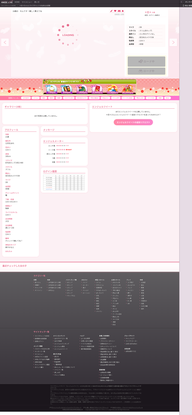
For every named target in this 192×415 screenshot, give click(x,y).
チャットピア (130, 342)
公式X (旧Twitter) (131, 347)
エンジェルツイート (61, 352)
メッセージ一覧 (40, 355)
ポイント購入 (39, 370)
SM (128, 307)
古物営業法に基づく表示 (108, 360)
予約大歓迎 (89, 98)
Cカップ (69, 291)
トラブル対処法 (86, 347)
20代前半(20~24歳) (54, 288)
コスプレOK (63, 98)
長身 (97, 312)
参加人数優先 (177, 5)
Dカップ (69, 293)
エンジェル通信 (59, 350)
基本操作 (57, 362)
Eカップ (69, 296)
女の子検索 (58, 344)
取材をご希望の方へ (107, 383)
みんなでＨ (131, 288)
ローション (86, 296)
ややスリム (99, 288)
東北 (142, 288)
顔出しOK (134, 98)
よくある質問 (85, 342)
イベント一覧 (58, 373)
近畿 (142, 301)
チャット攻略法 (59, 378)
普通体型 (99, 291)
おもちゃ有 (116, 285)
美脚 (53, 98)
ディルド (85, 293)
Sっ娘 (129, 301)
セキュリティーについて (108, 350)
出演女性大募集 (105, 376)
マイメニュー (27, 2)
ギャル (115, 312)
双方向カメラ (76, 98)
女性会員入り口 (131, 354)
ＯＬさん (115, 299)
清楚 (154, 98)
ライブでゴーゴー (131, 344)
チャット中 (38, 291)
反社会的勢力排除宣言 (107, 368)
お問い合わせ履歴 (87, 344)
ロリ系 (115, 304)
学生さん (100, 98)
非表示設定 (38, 365)
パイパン (99, 314)
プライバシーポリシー (107, 344)
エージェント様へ (106, 378)
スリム (30, 98)
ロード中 (143, 61)
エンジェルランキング (61, 347)
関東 (142, 291)
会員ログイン (39, 344)
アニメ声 (110, 98)
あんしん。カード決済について (64, 370)
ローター (86, 288)
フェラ (129, 291)
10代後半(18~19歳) (54, 285)
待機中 (37, 288)
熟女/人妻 (116, 296)
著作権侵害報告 (86, 352)
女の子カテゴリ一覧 (61, 342)
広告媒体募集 (104, 381)
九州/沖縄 (144, 309)
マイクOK (145, 98)
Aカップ (69, 285)
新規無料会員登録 (41, 342)
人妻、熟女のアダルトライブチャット (97, 411)
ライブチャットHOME (8, 5)
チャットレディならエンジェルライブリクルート (67, 411)
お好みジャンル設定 (41, 360)
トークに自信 (122, 98)
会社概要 (103, 363)
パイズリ (130, 293)
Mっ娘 (129, 304)
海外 (142, 312)
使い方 (36, 2)
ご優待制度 (58, 368)
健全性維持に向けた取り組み (110, 365)
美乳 (38, 98)
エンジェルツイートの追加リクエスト (125, 125)
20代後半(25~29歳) (54, 291)
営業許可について (106, 352)
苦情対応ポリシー (106, 347)
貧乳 (97, 301)
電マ (84, 291)
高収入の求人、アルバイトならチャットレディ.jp (128, 411)
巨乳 (97, 299)
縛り (128, 296)
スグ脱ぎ (130, 285)
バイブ (85, 285)
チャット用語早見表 (87, 350)
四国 (142, 307)
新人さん (38, 285)
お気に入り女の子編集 (42, 362)
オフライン (38, 293)
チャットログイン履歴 (42, 368)
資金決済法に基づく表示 (108, 357)
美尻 (46, 98)
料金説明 (57, 365)
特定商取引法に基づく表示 (109, 355)
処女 (6, 101)
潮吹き (129, 299)
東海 (142, 296)
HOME (17, 2)
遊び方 (56, 360)
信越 (142, 293)
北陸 (142, 299)
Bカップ (69, 288)
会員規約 (103, 342)
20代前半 (21, 98)
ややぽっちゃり (101, 293)
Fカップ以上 (71, 299)
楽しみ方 (57, 376)
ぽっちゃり (99, 296)
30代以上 (51, 293)
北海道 (143, 285)
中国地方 (144, 304)
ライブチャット (103, 413)
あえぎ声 (115, 314)
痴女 (114, 309)
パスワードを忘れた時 (42, 352)
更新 (189, 6)
